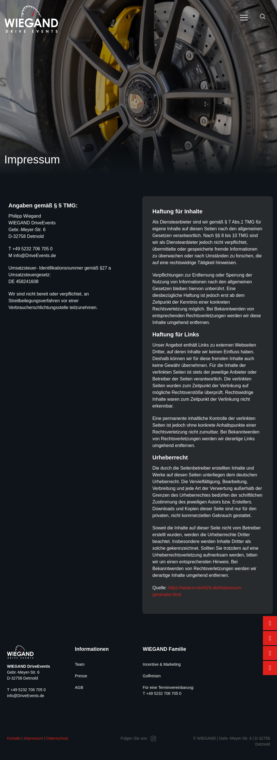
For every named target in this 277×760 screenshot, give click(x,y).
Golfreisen (152, 676)
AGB (79, 687)
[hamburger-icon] (243, 18)
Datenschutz (57, 738)
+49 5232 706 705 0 (32, 248)
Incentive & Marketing (162, 664)
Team (80, 664)
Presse (81, 676)
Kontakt (13, 738)
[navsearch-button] (262, 17)
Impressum (33, 738)
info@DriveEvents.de (35, 255)
